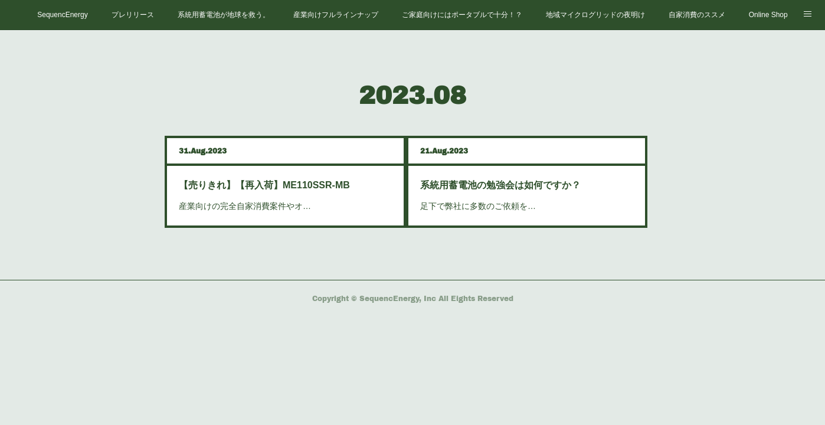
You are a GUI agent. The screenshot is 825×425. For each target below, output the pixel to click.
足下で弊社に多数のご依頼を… (478, 206)
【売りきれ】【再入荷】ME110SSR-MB (264, 185)
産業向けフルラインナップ (335, 15)
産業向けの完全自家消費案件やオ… (245, 206)
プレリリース (133, 15)
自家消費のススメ (697, 15)
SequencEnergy (62, 15)
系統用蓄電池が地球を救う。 (224, 15)
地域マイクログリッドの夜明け (595, 15)
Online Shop (768, 15)
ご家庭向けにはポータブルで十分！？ (462, 15)
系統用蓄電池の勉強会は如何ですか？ (500, 185)
